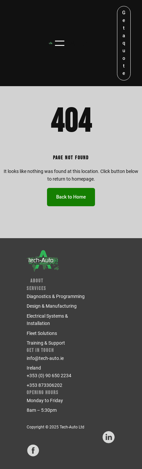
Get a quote (124, 43)
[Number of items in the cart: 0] (84, 43)
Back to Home (71, 197)
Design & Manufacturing (52, 306)
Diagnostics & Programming (56, 296)
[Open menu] (60, 43)
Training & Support (46, 343)
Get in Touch (40, 350)
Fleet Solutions (42, 333)
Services (36, 288)
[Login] (73, 43)
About (36, 281)
